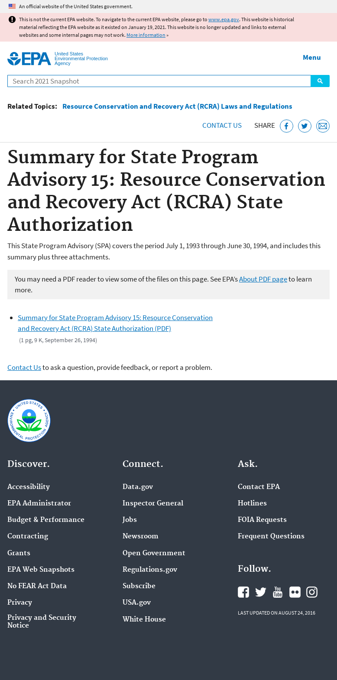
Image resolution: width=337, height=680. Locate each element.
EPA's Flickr (295, 592)
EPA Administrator (39, 504)
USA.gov (137, 603)
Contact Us (222, 125)
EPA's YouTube (277, 592)
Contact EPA (259, 487)
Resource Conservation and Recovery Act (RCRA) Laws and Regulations (177, 106)
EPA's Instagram (312, 592)
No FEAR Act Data (37, 586)
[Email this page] (323, 126)
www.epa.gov (223, 19)
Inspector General (153, 504)
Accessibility (28, 487)
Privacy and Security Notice (41, 622)
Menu (312, 57)
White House (144, 620)
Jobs (130, 520)
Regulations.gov (150, 570)
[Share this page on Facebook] (286, 126)
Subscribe (139, 586)
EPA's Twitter (260, 592)
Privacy (19, 603)
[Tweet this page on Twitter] (304, 126)
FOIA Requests (262, 520)
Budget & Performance (45, 520)
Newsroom (141, 537)
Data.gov (138, 487)
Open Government (154, 553)
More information (145, 35)
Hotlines (252, 504)
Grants (18, 553)
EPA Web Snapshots (41, 570)
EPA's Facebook (243, 592)
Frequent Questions (271, 537)
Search (320, 81)
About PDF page (263, 279)
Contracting (27, 537)
